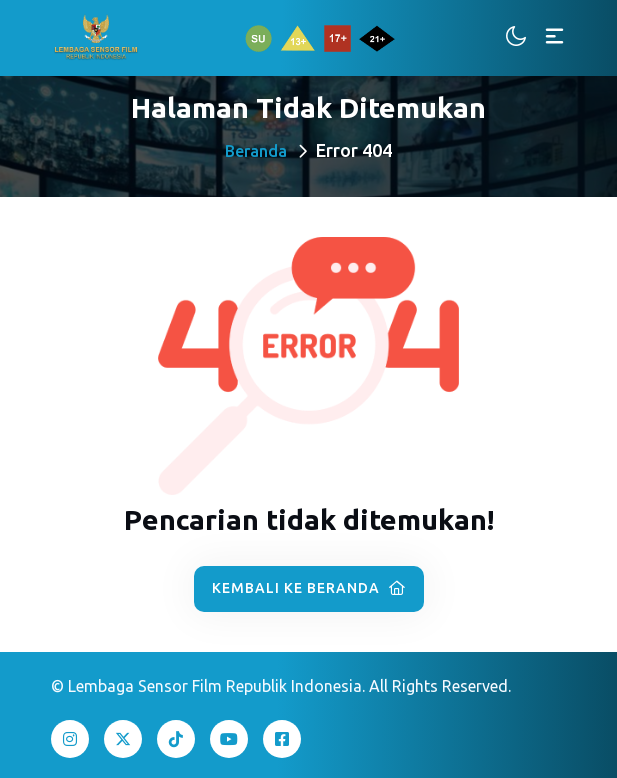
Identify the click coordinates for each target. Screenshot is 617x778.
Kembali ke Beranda (309, 588)
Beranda (256, 151)
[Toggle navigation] (554, 37)
